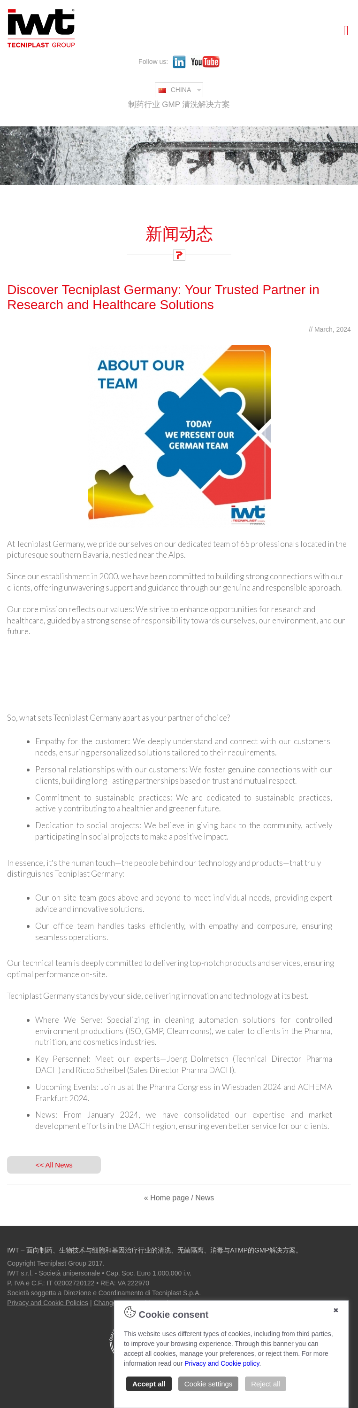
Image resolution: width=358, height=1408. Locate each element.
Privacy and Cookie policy (221, 1363)
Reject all (265, 1384)
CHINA (175, 89)
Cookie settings (208, 1384)
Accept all (149, 1384)
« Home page (166, 1198)
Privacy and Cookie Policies (47, 1303)
